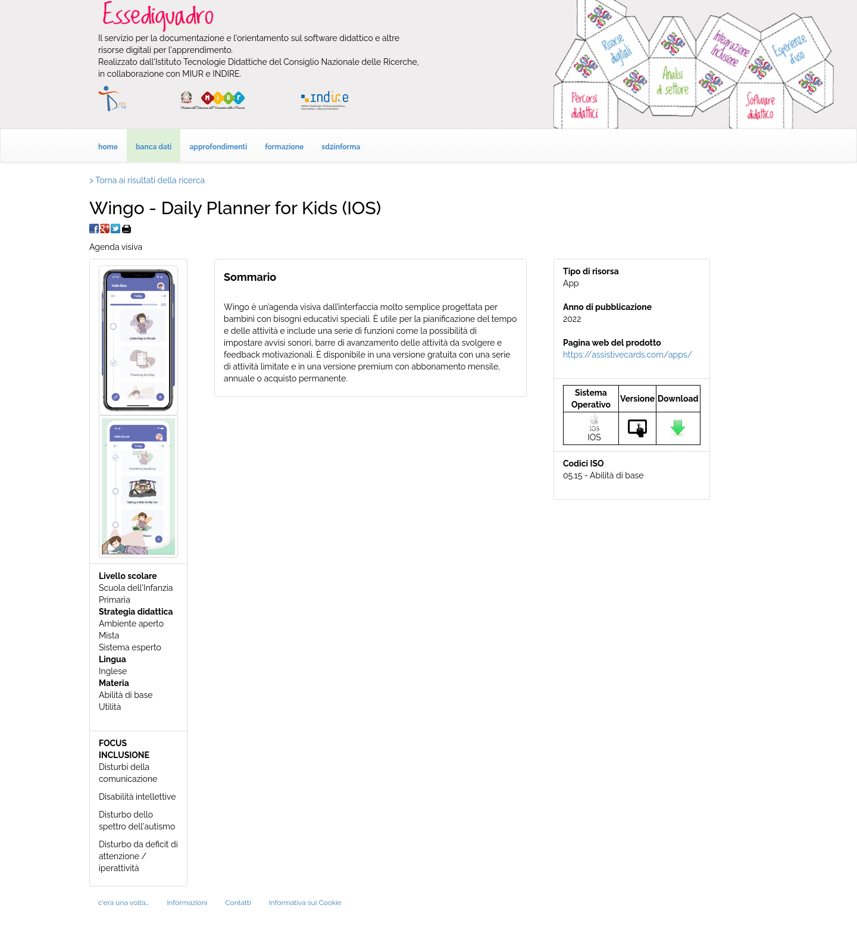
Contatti (238, 902)
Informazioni (187, 902)
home (108, 147)
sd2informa (340, 147)
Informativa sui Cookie (305, 902)
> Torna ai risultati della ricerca (147, 180)
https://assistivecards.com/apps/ (627, 354)
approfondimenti (218, 147)
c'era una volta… (123, 902)
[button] (138, 340)
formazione (284, 147)
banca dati (154, 147)
